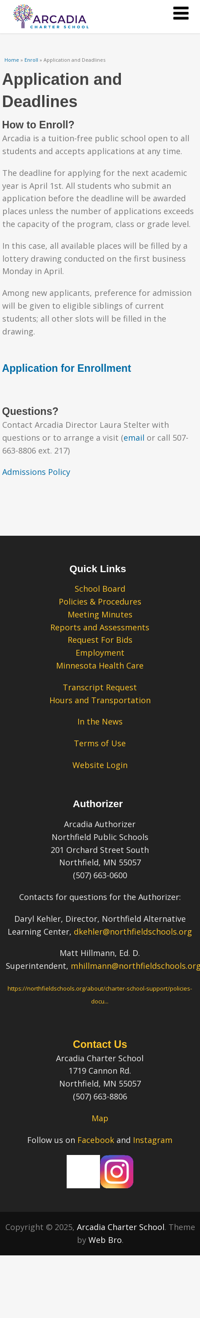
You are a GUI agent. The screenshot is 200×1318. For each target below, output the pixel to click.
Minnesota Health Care (100, 665)
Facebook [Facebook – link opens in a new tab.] (95, 1140)
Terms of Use (100, 743)
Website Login (100, 765)
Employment (100, 652)
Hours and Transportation (100, 700)
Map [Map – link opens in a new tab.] (100, 1118)
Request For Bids (100, 639)
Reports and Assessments (99, 627)
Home (11, 59)
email (134, 437)
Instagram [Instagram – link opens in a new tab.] (152, 1140)
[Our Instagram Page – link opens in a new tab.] (116, 1185)
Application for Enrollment (66, 368)
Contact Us (100, 1044)
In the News (100, 721)
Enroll (31, 59)
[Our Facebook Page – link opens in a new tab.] (83, 1185)
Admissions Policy (36, 471)
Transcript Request (100, 687)
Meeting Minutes (100, 614)
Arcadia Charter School (120, 1227)
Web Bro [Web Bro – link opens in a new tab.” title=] (105, 1239)
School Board (100, 588)
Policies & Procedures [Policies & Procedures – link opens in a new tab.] (100, 601)
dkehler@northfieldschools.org (133, 931)
